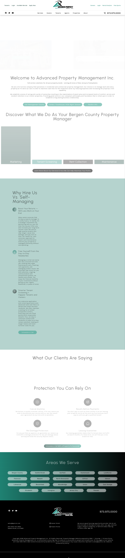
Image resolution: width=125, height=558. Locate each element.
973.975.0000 (114, 13)
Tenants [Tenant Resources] (58, 13)
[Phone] (82, 60)
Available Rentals (22, 5)
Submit (121, 63)
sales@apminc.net (14, 523)
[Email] (108, 57)
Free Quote (117, 5)
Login (13, 5)
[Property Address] (108, 60)
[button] (5, 13)
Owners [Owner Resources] (49, 13)
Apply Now (32, 5)
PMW (91, 538)
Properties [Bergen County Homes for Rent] (76, 13)
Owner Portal (55, 523)
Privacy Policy (107, 538)
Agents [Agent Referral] (67, 13)
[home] (63, 5)
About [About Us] (86, 13)
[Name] (82, 57)
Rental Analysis (107, 5)
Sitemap (98, 538)
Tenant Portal (55, 526)
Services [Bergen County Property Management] (40, 13)
